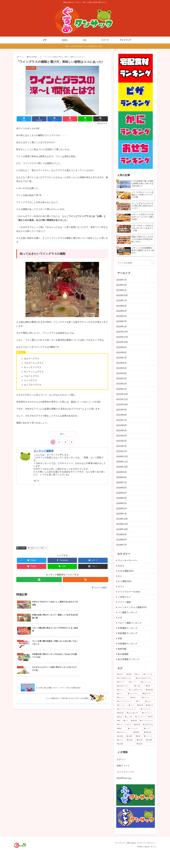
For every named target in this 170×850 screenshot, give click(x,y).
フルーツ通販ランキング (130, 623)
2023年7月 (121, 300)
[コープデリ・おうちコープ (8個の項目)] (127, 709)
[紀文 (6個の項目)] (120, 717)
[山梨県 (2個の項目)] (120, 736)
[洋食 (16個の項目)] (135, 697)
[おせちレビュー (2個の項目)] (124, 732)
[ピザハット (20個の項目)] (122, 690)
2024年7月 (121, 280)
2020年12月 (122, 456)
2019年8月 (121, 539)
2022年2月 (121, 383)
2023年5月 (121, 311)
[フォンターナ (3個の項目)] (135, 728)
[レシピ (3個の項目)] (149, 728)
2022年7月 (121, 357)
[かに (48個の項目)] (138, 674)
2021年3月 (121, 441)
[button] (152, 263)
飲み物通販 (21, 548)
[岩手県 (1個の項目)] (140, 740)
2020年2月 (121, 508)
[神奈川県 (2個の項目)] (149, 732)
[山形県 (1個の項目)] (125, 744)
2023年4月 (121, 316)
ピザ (120, 617)
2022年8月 (121, 352)
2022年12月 (122, 331)
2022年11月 (122, 337)
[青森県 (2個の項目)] (138, 732)
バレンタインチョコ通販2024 (132, 607)
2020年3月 (121, 503)
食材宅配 (122, 649)
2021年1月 (121, 451)
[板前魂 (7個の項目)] (121, 713)
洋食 (120, 638)
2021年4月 (121, 435)
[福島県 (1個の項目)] (145, 744)
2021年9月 (121, 409)
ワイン (44, 548)
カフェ (121, 586)
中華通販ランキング (127, 628)
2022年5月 (121, 368)
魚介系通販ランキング (129, 659)
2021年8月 (121, 415)
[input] (135, 262)
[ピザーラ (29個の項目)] (122, 682)
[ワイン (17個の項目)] (121, 693)
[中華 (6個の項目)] (151, 717)
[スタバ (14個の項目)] (149, 701)
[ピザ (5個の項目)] (126, 720)
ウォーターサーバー (127, 560)
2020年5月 (121, 493)
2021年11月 (122, 399)
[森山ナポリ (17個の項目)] (148, 693)
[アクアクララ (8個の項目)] (147, 709)
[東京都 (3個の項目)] (137, 724)
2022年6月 (121, 363)
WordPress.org (124, 778)
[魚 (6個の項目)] (119, 720)
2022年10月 (122, 342)
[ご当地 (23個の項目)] (138, 686)
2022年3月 (121, 378)
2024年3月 (121, 285)
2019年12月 (122, 519)
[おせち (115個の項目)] (121, 674)
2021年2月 (121, 446)
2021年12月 (122, 394)
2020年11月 (122, 461)
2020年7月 (121, 482)
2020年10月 (122, 467)
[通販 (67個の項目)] (130, 674)
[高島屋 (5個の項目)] (134, 720)
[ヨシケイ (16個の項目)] (123, 697)
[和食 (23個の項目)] (150, 686)
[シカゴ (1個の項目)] (121, 740)
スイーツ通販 (124, 602)
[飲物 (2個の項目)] (139, 736)
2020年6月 (121, 487)
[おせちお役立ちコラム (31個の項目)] (145, 678)
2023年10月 (122, 295)
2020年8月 (121, 477)
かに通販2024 (124, 581)
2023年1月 (121, 326)
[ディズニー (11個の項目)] (121, 705)
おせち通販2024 (125, 571)
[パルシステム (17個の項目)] (134, 693)
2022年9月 (121, 347)
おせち (121, 566)
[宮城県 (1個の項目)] (150, 740)
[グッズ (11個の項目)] (132, 705)
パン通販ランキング (127, 612)
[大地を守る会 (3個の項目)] (148, 724)
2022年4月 (121, 373)
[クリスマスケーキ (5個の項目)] (147, 720)
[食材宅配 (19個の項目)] (150, 690)
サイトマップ (119, 843)
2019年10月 (122, 529)
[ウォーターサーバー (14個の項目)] (125, 701)
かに (120, 576)
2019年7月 (121, 545)
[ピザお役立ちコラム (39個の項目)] (125, 678)
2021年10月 (122, 404)
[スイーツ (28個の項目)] (134, 682)
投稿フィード (123, 765)
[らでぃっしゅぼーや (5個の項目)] (124, 724)
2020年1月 (121, 513)
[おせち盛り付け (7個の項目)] (133, 713)
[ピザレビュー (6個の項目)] (148, 713)
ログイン (121, 759)
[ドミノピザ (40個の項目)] (149, 674)
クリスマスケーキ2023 (129, 592)
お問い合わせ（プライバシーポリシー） (140, 843)
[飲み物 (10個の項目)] (140, 705)
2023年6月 (121, 306)
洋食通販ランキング (127, 643)
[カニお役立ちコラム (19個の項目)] (136, 690)
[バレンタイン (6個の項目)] (140, 717)
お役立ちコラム (34, 548)
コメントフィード (125, 772)
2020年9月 (121, 472)
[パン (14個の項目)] (139, 701)
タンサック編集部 (44, 450)
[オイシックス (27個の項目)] (147, 682)
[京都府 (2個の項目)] (130, 736)
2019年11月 (122, 524)
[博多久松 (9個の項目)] (150, 705)
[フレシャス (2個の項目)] (149, 736)
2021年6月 (121, 425)
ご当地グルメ (124, 597)
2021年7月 (121, 420)
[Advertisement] (62, 515)
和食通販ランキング (127, 633)
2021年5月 (121, 430)
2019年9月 (121, 534)
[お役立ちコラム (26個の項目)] (124, 686)
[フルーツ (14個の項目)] (148, 697)
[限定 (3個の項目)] (121, 728)
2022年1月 (121, 389)
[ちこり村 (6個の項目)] (129, 717)
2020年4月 (121, 498)
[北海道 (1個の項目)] (130, 740)
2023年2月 (121, 321)
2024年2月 (121, 290)
